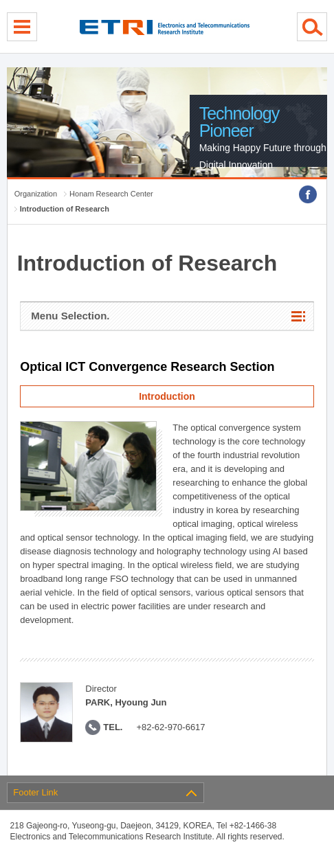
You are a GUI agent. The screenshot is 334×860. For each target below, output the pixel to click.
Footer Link (35, 792)
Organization (35, 194)
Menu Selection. (70, 315)
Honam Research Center (111, 194)
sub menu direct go (0, 0)
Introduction (167, 396)
